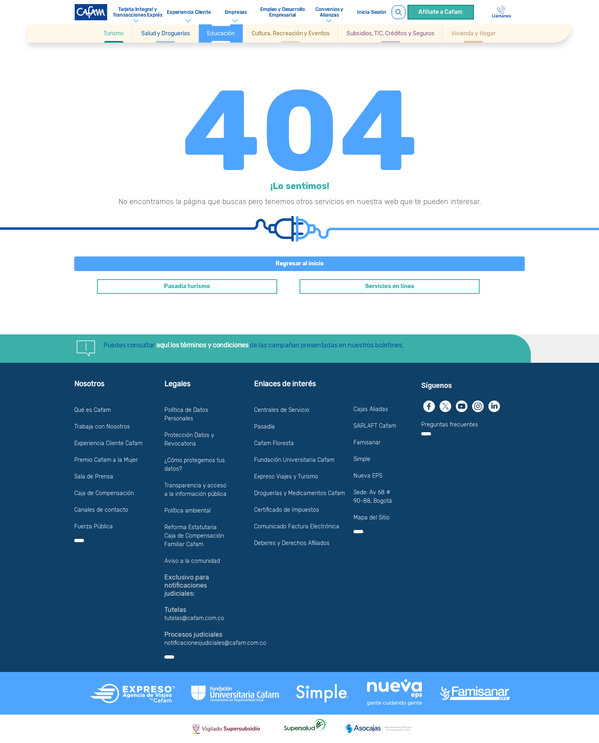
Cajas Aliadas (370, 409)
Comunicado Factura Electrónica (296, 526)
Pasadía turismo (187, 286)
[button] (113, 33)
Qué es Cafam (92, 410)
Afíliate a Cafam (440, 12)
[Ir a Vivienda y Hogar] (473, 33)
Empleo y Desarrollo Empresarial (282, 12)
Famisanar (367, 442)
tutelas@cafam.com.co (194, 618)
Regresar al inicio (300, 263)
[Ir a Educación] (220, 33)
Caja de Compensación (104, 493)
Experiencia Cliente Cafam (108, 443)
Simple (362, 459)
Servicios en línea (389, 286)
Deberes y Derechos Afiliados (292, 543)
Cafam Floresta (274, 443)
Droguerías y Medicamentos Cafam (299, 493)
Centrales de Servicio (281, 410)
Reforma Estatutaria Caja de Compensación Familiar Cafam (194, 536)
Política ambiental (187, 510)
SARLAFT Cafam (374, 425)
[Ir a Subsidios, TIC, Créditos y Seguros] (390, 33)
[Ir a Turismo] (113, 33)
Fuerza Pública (93, 526)
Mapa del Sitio (371, 517)
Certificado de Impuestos (286, 509)
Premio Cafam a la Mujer (106, 460)
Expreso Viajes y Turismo (286, 476)
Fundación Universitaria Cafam (294, 460)
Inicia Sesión (371, 12)
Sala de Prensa (93, 476)
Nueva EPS (367, 475)
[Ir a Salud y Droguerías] (165, 33)
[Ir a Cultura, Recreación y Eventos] (291, 33)
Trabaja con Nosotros (102, 426)
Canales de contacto (101, 509)
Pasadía (264, 426)
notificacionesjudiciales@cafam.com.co (215, 643)
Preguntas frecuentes (449, 424)
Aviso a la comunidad (192, 561)
